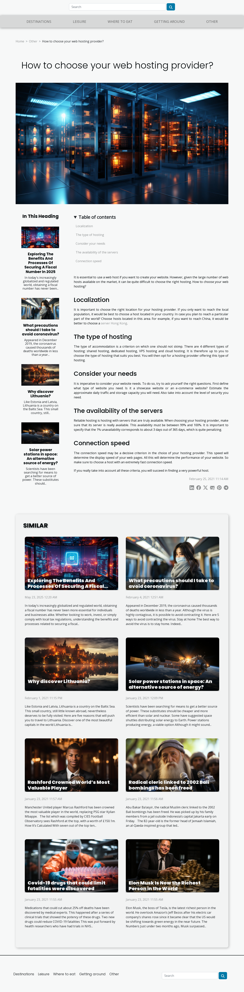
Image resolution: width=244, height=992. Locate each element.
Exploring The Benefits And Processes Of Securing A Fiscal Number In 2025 (40, 263)
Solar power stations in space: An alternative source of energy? (40, 456)
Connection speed (88, 261)
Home (20, 41)
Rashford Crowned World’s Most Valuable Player (69, 785)
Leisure (79, 21)
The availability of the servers (97, 252)
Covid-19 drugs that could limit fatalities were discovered (66, 886)
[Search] (117, 6)
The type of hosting (90, 235)
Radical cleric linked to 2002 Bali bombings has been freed (169, 785)
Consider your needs (90, 243)
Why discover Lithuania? (41, 394)
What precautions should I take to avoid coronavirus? (40, 330)
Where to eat (120, 21)
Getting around (169, 21)
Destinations (38, 21)
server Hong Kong (114, 323)
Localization (84, 226)
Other (212, 21)
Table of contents (97, 217)
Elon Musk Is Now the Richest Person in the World (165, 886)
